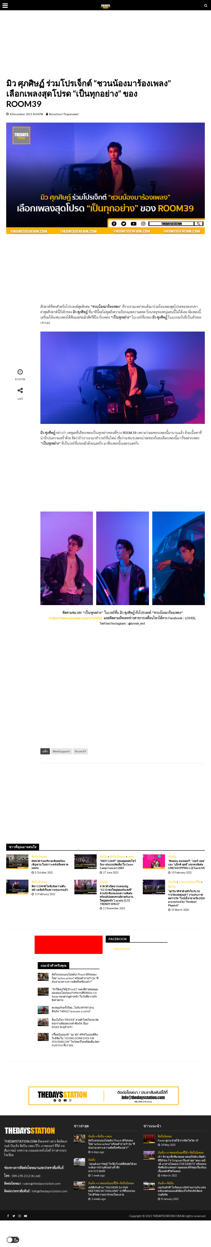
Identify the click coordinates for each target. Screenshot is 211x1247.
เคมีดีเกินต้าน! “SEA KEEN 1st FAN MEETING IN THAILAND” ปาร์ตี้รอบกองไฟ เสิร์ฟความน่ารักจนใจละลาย (111, 1217)
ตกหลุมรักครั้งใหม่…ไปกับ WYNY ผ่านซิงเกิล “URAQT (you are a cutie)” (75, 1023)
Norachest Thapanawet (64, 114)
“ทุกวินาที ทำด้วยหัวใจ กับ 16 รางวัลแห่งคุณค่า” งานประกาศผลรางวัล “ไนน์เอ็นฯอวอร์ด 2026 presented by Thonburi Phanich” (186, 904)
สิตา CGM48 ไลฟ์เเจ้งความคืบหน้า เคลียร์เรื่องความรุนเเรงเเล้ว (49, 895)
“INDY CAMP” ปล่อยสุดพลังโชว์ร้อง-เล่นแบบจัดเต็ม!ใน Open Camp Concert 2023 (117, 865)
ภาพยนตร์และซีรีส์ (189, 887)
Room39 (80, 751)
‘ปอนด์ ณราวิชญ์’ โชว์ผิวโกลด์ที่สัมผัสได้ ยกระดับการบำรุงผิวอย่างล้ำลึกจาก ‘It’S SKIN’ (112, 1192)
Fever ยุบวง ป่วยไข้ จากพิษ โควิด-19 (180, 1160)
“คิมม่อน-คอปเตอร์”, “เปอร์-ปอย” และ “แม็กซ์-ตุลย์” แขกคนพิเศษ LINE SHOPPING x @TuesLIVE (186, 867)
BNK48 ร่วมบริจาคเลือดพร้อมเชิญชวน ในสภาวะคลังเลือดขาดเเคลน (50, 865)
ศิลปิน (103, 856)
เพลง (131, 856)
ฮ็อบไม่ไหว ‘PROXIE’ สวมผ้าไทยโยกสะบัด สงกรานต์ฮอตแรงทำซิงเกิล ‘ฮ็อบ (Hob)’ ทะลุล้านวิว (74, 1037)
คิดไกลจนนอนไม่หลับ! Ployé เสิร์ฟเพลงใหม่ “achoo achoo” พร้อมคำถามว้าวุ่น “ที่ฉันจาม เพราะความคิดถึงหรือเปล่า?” (74, 987)
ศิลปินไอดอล (39, 856)
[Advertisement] (105, 47)
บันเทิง (172, 856)
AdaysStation (123, 955)
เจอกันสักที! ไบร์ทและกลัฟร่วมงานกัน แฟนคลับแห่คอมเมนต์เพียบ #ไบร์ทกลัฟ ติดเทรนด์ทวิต (182, 1217)
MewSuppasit (61, 751)
